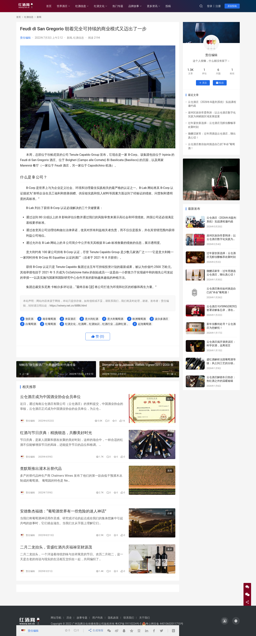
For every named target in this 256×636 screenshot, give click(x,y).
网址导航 (56, 617)
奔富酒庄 (70, 318)
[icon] (224, 621)
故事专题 (82, 617)
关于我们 (144, 617)
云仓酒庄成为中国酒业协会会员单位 (50, 397)
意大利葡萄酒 (115, 318)
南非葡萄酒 (49, 318)
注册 (218, 6)
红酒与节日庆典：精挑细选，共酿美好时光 (56, 434)
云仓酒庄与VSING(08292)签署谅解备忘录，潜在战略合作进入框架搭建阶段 (222, 310)
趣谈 (169, 436)
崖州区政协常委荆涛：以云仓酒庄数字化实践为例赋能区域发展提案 (221, 239)
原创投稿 (232, 6)
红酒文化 (102, 6)
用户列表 (97, 617)
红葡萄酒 (50, 323)
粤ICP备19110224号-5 (128, 623)
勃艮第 (30, 318)
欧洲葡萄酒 (139, 318)
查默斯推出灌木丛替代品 (41, 471)
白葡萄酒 (31, 323)
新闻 (69, 37)
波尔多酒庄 (161, 318)
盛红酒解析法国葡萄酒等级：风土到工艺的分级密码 (221, 363)
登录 (209, 6)
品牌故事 (137, 6)
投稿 (171, 6)
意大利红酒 (91, 318)
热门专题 (121, 6)
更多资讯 (155, 6)
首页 (52, 6)
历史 (69, 617)
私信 (220, 82)
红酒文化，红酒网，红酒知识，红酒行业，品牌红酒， (97, 323)
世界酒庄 (65, 6)
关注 (203, 82)
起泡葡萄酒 (144, 323)
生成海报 (95, 630)
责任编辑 (25, 37)
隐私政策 (113, 617)
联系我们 (128, 617)
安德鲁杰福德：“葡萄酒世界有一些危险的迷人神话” (63, 515)
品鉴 (169, 517)
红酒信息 (84, 6)
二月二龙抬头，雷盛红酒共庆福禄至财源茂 (56, 552)
